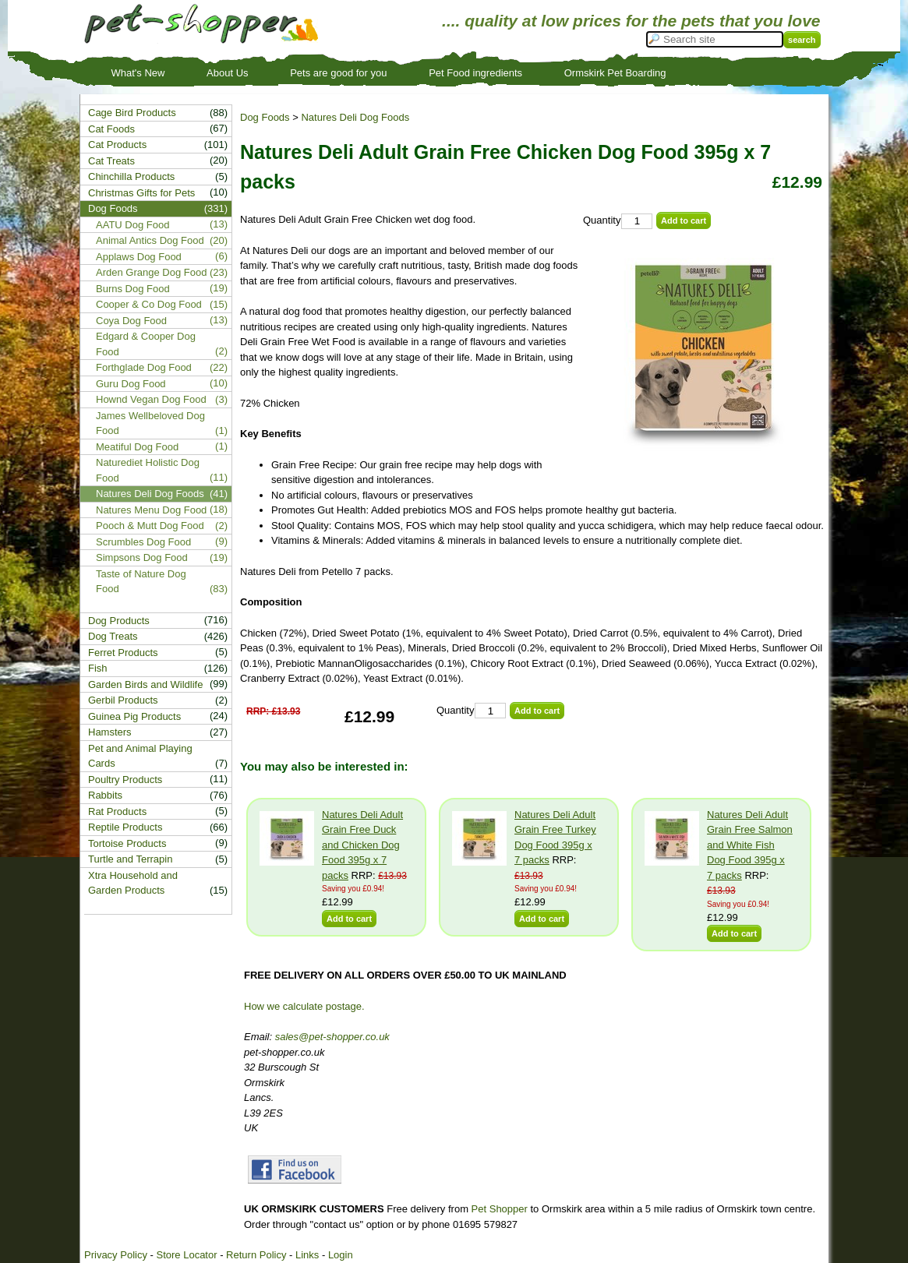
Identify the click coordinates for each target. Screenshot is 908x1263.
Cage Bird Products (132, 112)
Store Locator (186, 1255)
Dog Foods (265, 117)
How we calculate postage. (304, 1006)
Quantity (601, 220)
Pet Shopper (500, 1209)
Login (340, 1255)
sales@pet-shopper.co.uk (332, 1037)
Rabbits (105, 795)
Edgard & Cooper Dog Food (146, 344)
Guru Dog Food (131, 384)
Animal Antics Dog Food (150, 240)
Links (307, 1255)
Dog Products (119, 620)
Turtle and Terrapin (130, 859)
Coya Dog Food (131, 320)
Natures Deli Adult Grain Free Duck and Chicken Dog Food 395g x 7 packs (362, 845)
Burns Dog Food (133, 289)
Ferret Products (123, 652)
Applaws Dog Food (139, 257)
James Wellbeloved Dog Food (150, 423)
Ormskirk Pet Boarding (615, 73)
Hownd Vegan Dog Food (151, 399)
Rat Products (117, 811)
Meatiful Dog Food (137, 447)
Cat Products (117, 144)
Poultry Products (125, 779)
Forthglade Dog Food (144, 367)
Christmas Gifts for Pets (141, 193)
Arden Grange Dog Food (151, 272)
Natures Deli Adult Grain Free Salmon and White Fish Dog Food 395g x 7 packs (750, 845)
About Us (227, 73)
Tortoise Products (127, 843)
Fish (98, 668)
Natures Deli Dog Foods (355, 117)
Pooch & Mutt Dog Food (150, 525)
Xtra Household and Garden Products (133, 883)
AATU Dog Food (132, 225)
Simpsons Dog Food (142, 557)
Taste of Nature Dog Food (141, 581)
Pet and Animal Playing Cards (140, 756)
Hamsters (110, 732)
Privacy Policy (115, 1255)
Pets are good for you (338, 73)
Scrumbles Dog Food (143, 542)
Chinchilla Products (131, 176)
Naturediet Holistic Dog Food (148, 470)
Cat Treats (111, 161)
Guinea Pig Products (134, 716)
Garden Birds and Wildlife (145, 684)
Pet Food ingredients (475, 73)
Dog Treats (113, 636)
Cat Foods (111, 129)
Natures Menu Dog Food (151, 510)
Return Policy (256, 1255)
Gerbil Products (123, 700)
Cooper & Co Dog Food (149, 304)
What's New (138, 73)
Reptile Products (125, 827)
